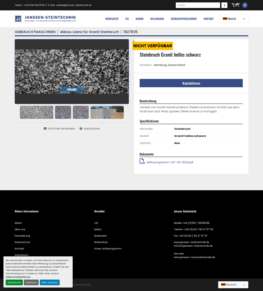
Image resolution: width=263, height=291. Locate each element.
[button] (183, 18)
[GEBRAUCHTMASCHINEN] (35, 31)
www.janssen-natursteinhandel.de (194, 257)
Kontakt (209, 19)
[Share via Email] (59, 128)
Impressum (21, 255)
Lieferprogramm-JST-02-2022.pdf (166, 162)
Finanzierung (22, 236)
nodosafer (111, 19)
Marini (139, 19)
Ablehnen (31, 282)
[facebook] (245, 5)
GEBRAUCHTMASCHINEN (184, 19)
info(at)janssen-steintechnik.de (193, 246)
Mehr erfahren (50, 282)
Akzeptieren (14, 282)
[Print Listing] (89, 128)
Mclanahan (101, 242)
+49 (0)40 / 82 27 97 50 (198, 229)
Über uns (20, 229)
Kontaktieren (191, 83)
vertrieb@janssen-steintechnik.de (73, 5)
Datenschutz (22, 242)
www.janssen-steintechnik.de (191, 242)
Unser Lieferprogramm (107, 248)
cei (127, 19)
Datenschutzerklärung (18, 276)
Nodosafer (100, 236)
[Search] (198, 5)
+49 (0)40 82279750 (34, 5)
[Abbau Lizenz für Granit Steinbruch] (89, 31)
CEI (96, 223)
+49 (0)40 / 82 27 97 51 (193, 236)
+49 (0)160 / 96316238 (195, 223)
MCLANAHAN (157, 19)
